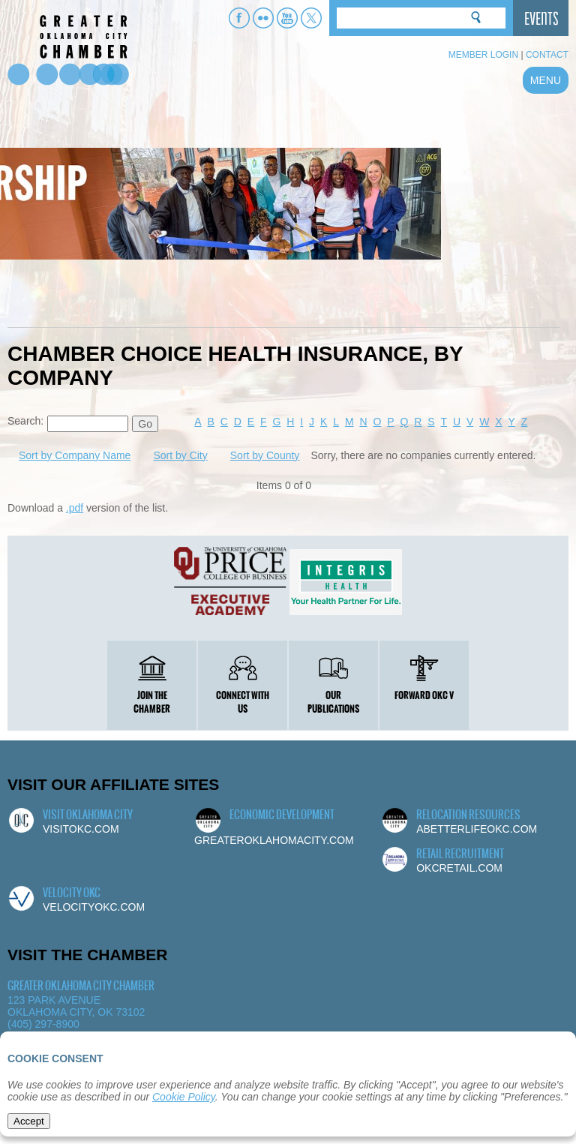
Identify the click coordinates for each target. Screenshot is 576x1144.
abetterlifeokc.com (476, 829)
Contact (547, 55)
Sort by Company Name (74, 455)
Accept (29, 1121)
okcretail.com (459, 868)
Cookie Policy (183, 1097)
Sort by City (180, 455)
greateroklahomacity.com (274, 840)
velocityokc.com (94, 907)
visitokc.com (81, 829)
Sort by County (265, 455)
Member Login (483, 55)
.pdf (74, 508)
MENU (545, 80)
